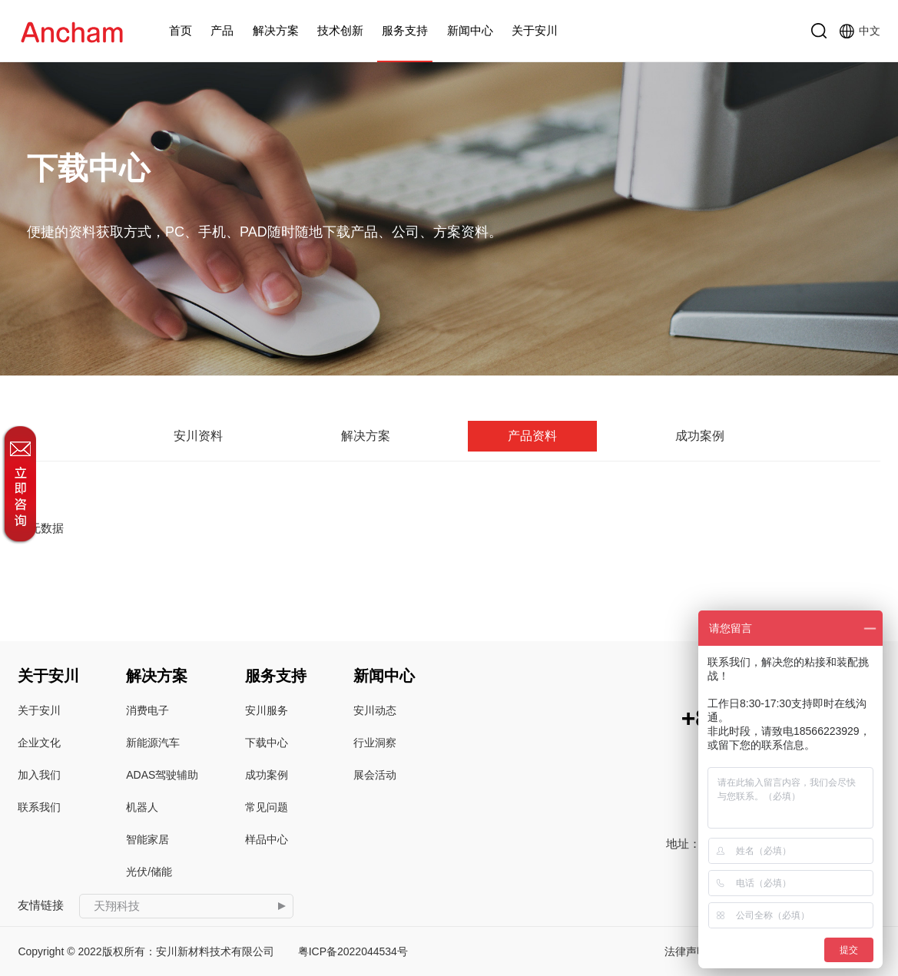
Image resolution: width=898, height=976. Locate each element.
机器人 (142, 807)
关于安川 (535, 30)
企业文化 (39, 742)
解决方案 (276, 30)
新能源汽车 (153, 742)
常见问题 (266, 807)
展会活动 (374, 775)
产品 (222, 30)
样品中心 (266, 839)
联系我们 (39, 807)
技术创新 (340, 30)
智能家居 (147, 839)
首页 (180, 30)
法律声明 (685, 951)
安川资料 (198, 435)
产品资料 (532, 435)
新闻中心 (470, 30)
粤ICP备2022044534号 (353, 951)
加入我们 (39, 775)
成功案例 (699, 435)
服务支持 (405, 30)
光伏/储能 (149, 871)
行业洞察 (374, 742)
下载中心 (266, 742)
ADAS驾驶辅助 (162, 775)
